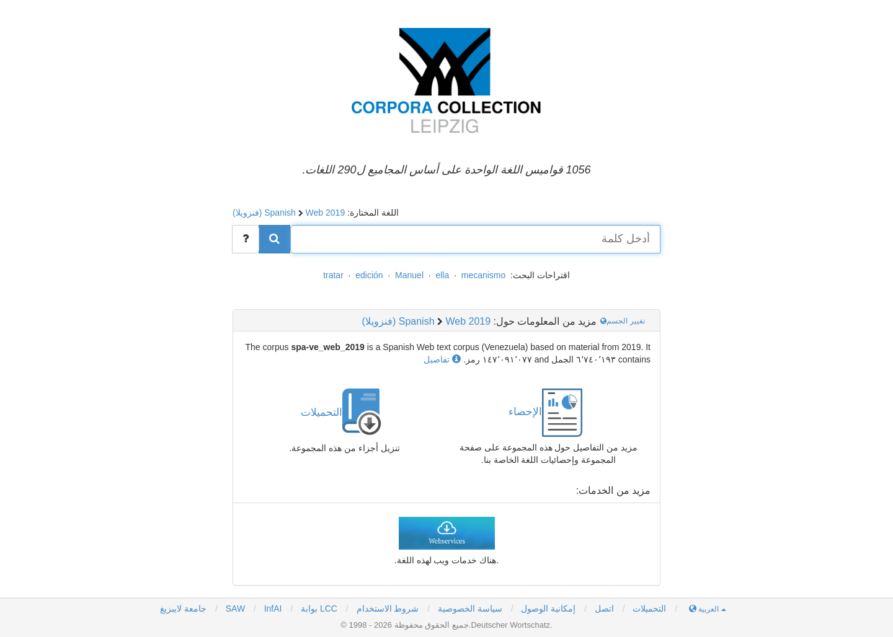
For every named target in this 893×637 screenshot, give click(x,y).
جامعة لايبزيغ (183, 608)
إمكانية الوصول (548, 608)
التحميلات (649, 608)
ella (442, 275)
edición (369, 275)
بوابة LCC (317, 608)
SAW (234, 608)
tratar (333, 275)
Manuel (409, 275)
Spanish (280, 212)
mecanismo (483, 275)
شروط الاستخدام (388, 608)
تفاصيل (442, 359)
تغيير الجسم (623, 321)
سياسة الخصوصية (470, 608)
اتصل (604, 608)
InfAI (272, 608)
